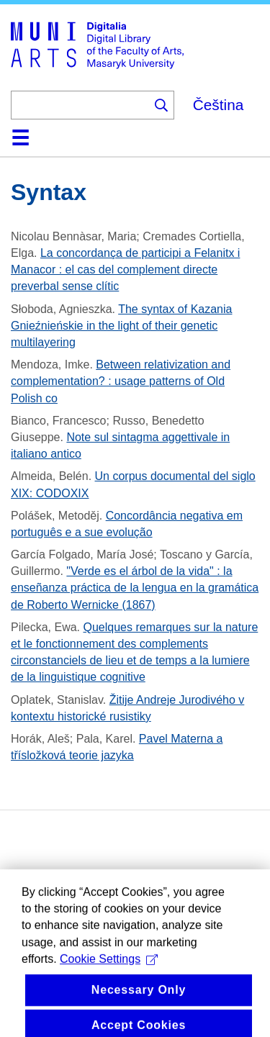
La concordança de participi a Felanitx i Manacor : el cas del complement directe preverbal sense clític (125, 269)
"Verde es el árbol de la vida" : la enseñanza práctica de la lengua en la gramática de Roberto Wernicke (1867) (134, 587)
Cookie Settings (109, 972)
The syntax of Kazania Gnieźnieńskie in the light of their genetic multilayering (121, 325)
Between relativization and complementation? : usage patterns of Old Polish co (120, 381)
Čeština (218, 104)
